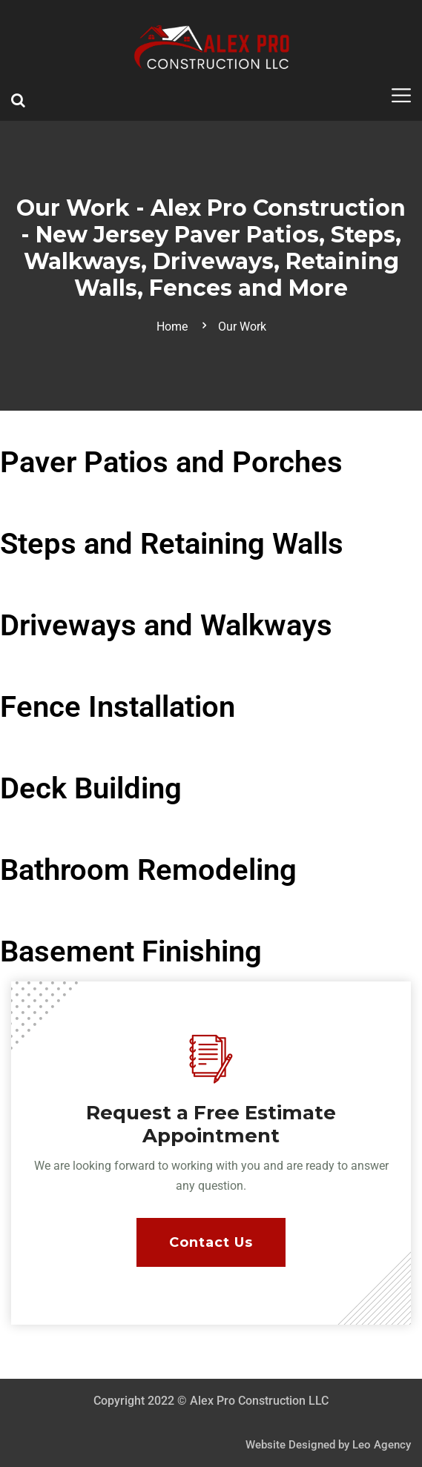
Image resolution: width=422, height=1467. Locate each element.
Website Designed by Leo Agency (328, 1444)
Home (175, 326)
